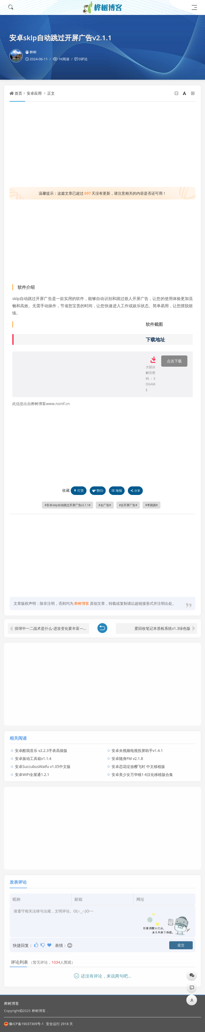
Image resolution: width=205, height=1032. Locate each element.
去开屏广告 (128, 505)
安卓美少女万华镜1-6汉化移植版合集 (142, 772)
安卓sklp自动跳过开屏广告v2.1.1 (67, 505)
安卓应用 (34, 93)
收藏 (66, 490)
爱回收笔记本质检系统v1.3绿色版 (162, 626)
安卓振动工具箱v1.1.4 (33, 756)
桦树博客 (11, 1003)
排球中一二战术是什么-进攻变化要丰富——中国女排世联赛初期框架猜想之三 (52, 626)
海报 (117, 490)
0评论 (83, 59)
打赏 (78, 490)
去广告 (104, 505)
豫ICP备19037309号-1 (24, 1023)
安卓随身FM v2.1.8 (127, 756)
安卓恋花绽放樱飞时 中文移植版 (138, 764)
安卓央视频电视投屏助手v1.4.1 (137, 748)
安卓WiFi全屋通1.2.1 (32, 772)
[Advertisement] (102, 144)
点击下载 (174, 360)
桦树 (31, 52)
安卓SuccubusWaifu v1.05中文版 (42, 764)
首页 (18, 93)
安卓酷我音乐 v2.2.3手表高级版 (41, 748)
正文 (51, 93)
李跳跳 (151, 505)
